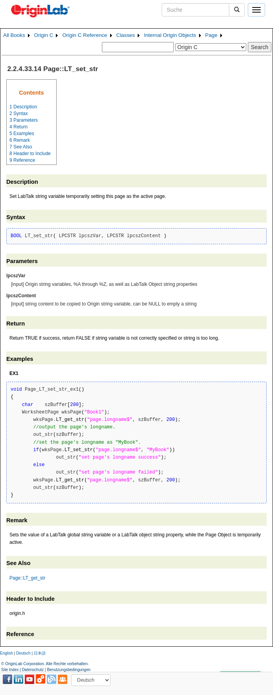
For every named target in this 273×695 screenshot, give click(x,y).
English (6, 653)
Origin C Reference (84, 35)
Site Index (9, 670)
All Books (14, 35)
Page (211, 35)
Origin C (43, 35)
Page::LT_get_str (27, 578)
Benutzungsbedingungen (68, 670)
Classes (125, 35)
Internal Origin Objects (170, 35)
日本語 (40, 653)
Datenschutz (33, 670)
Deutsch (23, 653)
